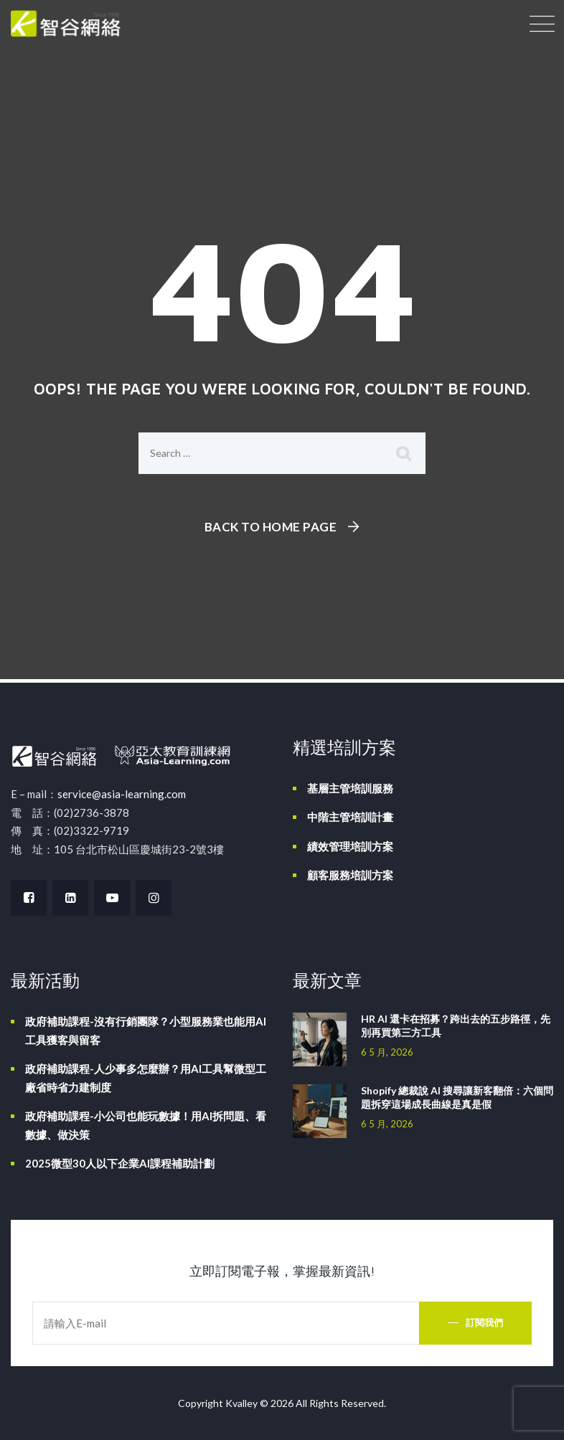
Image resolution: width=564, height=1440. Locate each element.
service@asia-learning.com (121, 793)
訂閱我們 (484, 1322)
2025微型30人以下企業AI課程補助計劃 (120, 1163)
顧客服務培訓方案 (350, 874)
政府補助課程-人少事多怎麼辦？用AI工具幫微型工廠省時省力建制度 (145, 1078)
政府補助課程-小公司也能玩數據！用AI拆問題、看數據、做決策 (145, 1125)
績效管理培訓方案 (350, 846)
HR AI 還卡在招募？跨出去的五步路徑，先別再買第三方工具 (455, 1025)
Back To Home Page (271, 526)
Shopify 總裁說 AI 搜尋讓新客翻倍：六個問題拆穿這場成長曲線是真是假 (457, 1097)
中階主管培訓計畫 (350, 816)
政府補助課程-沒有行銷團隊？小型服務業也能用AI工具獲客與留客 (145, 1030)
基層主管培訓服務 (350, 788)
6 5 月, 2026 (387, 1052)
